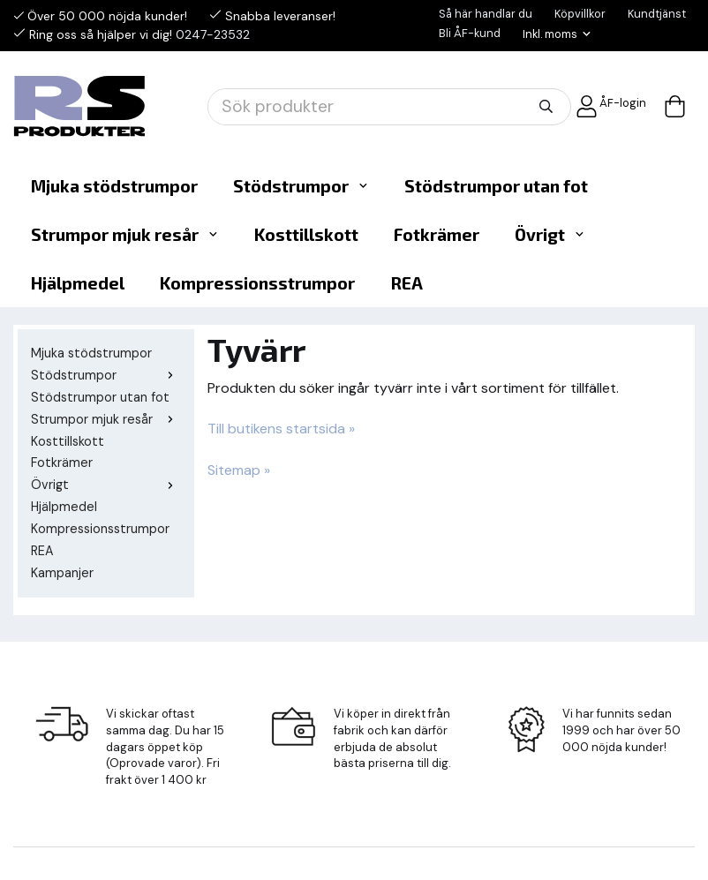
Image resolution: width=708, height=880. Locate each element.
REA (406, 283)
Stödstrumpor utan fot (496, 186)
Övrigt (550, 234)
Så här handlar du (485, 13)
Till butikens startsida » (281, 428)
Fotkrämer (436, 234)
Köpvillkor (580, 13)
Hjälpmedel (77, 283)
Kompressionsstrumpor (257, 283)
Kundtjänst (657, 13)
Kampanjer (62, 573)
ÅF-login (611, 106)
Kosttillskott (306, 234)
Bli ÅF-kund (470, 33)
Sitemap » (238, 470)
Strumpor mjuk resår (125, 234)
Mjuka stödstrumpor (114, 186)
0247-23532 (213, 34)
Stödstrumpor (301, 186)
